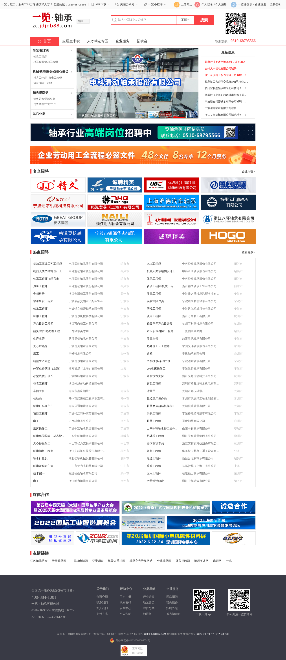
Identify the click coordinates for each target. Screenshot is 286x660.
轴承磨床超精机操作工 (161, 406)
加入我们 (102, 608)
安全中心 (125, 608)
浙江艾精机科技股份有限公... (200, 443)
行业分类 (148, 596)
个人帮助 (125, 614)
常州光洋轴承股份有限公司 (199, 346)
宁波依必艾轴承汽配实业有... (200, 293)
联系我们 (102, 602)
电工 (36, 421)
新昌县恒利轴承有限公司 (198, 458)
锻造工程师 (154, 458)
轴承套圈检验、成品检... (48, 436)
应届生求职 (71, 41)
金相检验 (39, 293)
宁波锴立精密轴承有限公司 (199, 301)
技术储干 (39, 473)
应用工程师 (40, 316)
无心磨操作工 (41, 443)
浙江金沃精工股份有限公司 (86, 293)
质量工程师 (40, 286)
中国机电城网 (79, 560)
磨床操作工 (40, 428)
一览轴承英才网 (79, 331)
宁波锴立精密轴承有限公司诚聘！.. (225, 101)
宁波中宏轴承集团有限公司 (86, 428)
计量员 (151, 391)
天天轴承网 (59, 560)
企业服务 (123, 41)
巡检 (149, 353)
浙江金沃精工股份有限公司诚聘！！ (226, 75)
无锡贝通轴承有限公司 (83, 406)
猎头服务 (172, 602)
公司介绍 (102, 596)
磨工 (36, 353)
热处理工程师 (155, 436)
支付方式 (102, 614)
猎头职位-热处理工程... (47, 331)
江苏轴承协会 (39, 560)
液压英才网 (201, 560)
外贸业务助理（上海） (47, 368)
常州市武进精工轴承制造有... (87, 398)
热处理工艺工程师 (158, 346)
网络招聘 (172, 596)
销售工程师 (40, 383)
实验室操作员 (155, 301)
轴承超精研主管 (43, 466)
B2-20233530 (221, 634)
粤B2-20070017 (205, 634)
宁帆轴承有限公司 (80, 353)
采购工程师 (154, 413)
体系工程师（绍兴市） (47, 278)
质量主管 (152, 338)
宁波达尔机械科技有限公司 (199, 308)
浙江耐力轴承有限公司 (83, 481)
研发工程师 (154, 308)
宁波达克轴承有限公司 (83, 346)
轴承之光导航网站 (141, 560)
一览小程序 (155, 4)
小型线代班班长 (43, 376)
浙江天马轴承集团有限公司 (199, 436)
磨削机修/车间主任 (158, 361)
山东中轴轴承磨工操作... (162, 428)
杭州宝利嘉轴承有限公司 (198, 323)
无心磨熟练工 (41, 346)
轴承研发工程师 (43, 301)
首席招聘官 (173, 614)
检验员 (37, 398)
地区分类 (148, 602)
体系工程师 (154, 278)
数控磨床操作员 (157, 398)
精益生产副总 (41, 361)
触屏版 (147, 614)
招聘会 (142, 41)
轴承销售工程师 (43, 451)
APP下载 (101, 4)
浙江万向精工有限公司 (196, 316)
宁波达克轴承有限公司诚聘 (220, 108)
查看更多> (248, 252)
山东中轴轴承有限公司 (196, 428)
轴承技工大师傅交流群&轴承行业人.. (226, 81)
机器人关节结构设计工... (48, 271)
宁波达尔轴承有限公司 (83, 361)
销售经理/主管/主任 (44, 104)
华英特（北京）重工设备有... (200, 451)
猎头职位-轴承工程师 (160, 331)
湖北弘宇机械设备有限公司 (86, 458)
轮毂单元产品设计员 (159, 323)
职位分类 (148, 608)
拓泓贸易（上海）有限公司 (86, 368)
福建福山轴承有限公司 (83, 473)
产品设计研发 (155, 481)
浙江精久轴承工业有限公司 (199, 286)
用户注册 (125, 596)
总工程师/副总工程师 (45, 61)
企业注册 (260, 4)
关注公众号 (127, 4)
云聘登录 (275, 4)
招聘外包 (172, 608)
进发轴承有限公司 (80, 421)
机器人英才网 (116, 560)
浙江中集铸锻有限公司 (196, 481)
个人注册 (221, 4)
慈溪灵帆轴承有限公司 (83, 338)
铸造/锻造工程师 (43, 83)
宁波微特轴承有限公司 (196, 368)
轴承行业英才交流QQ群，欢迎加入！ (226, 61)
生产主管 (39, 338)
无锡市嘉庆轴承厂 (80, 391)
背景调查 (98, 560)
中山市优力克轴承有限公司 (86, 443)
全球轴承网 (164, 560)
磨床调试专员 (155, 443)
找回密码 (125, 602)
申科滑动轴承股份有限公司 (97, 115)
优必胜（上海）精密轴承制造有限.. (225, 94)
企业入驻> (248, 171)
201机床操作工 (156, 368)
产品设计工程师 (43, 323)
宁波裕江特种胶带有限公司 (86, 413)
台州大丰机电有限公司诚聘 (220, 68)
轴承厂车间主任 (43, 406)
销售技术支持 (155, 376)
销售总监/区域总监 (44, 98)
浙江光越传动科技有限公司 (199, 376)
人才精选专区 (97, 41)
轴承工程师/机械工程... (161, 286)
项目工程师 (154, 316)
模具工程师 (40, 77)
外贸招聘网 (183, 560)
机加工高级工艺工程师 (47, 263)
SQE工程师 (154, 263)
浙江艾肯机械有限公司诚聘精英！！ (226, 114)
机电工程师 (55, 77)
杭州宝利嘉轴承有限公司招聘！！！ (226, 88)
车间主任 (39, 391)
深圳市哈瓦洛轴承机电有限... (200, 383)
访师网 (217, 560)
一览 (229, 560)
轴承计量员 (40, 458)
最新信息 (228, 52)
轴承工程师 (40, 56)
